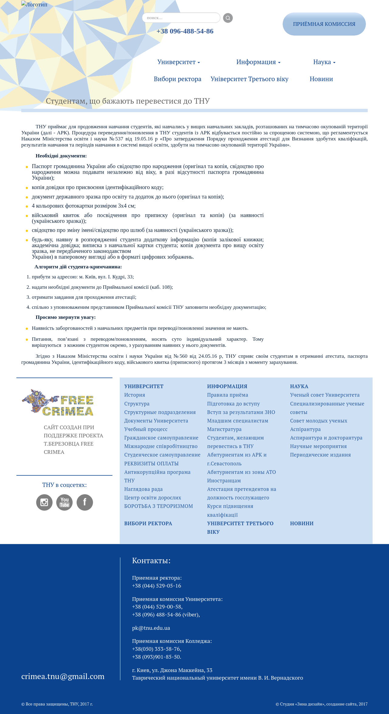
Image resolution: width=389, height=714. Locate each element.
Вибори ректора (177, 74)
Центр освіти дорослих (152, 497)
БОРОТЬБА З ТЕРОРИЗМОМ (158, 506)
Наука (324, 57)
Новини (321, 74)
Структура (137, 403)
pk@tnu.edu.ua (151, 627)
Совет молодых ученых (318, 420)
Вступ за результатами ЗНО (241, 412)
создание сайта (341, 704)
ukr (373, 21)
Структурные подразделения (160, 412)
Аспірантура (305, 429)
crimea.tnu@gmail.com (63, 676)
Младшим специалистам (237, 420)
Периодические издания (320, 454)
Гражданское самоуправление (161, 437)
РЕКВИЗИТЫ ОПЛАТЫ (151, 463)
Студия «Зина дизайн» (302, 704)
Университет (178, 57)
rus (373, 29)
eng (373, 38)
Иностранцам (224, 480)
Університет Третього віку (249, 74)
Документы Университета (156, 420)
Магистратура (224, 429)
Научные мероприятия (318, 446)
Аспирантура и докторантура (326, 437)
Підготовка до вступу (233, 403)
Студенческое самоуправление (162, 454)
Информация (258, 57)
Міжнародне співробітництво (161, 446)
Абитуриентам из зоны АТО (241, 472)
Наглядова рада (143, 489)
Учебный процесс (146, 429)
